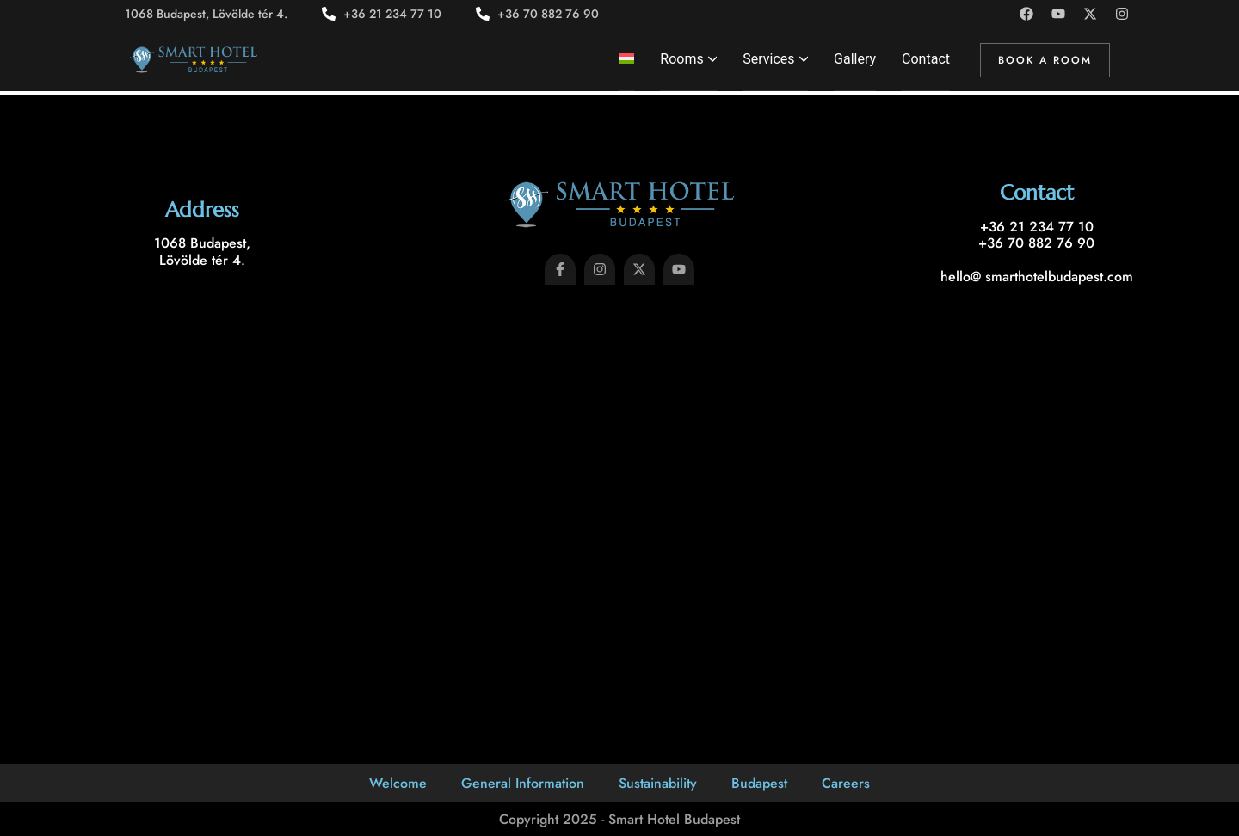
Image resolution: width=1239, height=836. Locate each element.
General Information (522, 783)
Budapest (759, 783)
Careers (846, 783)
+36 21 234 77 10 (1037, 227)
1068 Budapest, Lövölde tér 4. (202, 251)
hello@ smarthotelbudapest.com (1036, 276)
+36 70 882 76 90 (1036, 243)
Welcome (398, 783)
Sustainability (658, 783)
